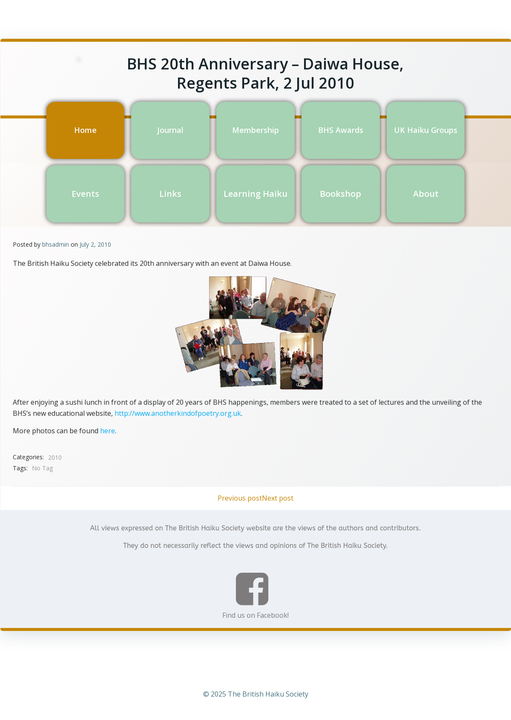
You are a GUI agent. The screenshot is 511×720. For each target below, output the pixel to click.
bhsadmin (55, 243)
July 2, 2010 (95, 243)
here (107, 430)
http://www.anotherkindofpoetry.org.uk (178, 412)
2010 (55, 456)
